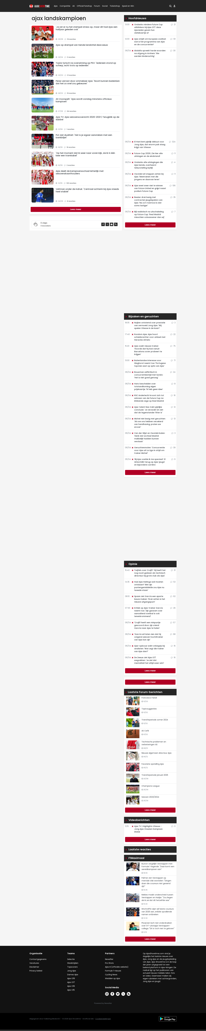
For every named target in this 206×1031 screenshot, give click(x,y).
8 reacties (71, 201)
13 (173, 418)
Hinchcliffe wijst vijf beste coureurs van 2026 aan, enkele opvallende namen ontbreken (158, 912)
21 (173, 24)
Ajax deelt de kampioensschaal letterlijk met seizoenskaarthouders (80, 172)
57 (172, 622)
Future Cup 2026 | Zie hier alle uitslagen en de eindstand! (147, 154)
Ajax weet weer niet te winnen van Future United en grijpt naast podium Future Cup (148, 188)
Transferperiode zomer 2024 (155, 719)
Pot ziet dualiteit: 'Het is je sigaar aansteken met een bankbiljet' (84, 136)
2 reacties (71, 165)
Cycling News (111, 974)
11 (173, 153)
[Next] (76, 209)
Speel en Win (128, 6)
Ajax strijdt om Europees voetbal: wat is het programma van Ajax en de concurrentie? (148, 42)
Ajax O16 (71, 986)
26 (172, 608)
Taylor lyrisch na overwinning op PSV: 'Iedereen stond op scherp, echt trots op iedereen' (86, 64)
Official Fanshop (83, 6)
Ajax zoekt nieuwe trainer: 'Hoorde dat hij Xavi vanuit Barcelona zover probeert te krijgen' (146, 350)
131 (172, 39)
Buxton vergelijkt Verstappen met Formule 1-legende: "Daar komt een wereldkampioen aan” (158, 866)
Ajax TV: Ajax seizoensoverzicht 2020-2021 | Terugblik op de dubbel (87, 118)
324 (172, 141)
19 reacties (71, 39)
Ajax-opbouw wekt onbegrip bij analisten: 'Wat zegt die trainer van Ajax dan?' (148, 649)
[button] (170, 5)
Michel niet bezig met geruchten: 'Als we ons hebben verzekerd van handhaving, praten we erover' (148, 422)
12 (173, 407)
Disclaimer (34, 967)
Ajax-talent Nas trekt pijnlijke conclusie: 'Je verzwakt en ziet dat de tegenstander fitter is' (147, 410)
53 (172, 582)
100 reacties (71, 183)
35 (172, 197)
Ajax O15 (71, 990)
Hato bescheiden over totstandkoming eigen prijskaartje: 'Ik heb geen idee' (147, 386)
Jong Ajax (71, 970)
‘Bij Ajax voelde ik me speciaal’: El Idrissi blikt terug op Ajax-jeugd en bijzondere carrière (148, 462)
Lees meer (150, 224)
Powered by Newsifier (103, 1003)
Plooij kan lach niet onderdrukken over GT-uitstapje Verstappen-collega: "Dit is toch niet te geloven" (158, 926)
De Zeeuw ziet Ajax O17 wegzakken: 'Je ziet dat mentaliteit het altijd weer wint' (147, 660)
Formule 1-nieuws (113, 970)
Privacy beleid (35, 970)
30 (172, 50)
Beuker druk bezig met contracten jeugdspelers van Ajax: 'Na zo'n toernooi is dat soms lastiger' (146, 201)
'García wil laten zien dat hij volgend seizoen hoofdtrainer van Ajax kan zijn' (147, 637)
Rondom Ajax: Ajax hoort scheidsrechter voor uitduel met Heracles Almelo (148, 337)
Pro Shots (109, 963)
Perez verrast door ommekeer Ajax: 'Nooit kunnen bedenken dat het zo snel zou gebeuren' (88, 82)
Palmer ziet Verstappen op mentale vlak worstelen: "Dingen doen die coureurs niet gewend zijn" (156, 882)
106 (172, 185)
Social (104, 6)
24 (172, 372)
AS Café (145, 730)
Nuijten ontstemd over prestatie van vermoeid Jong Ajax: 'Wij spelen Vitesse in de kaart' (148, 325)
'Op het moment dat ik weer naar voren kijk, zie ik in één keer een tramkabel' (85, 154)
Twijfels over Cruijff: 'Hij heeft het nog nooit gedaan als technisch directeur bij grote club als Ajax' (148, 573)
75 (172, 346)
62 (172, 596)
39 (172, 447)
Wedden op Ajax (112, 978)
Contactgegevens (37, 959)
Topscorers (72, 967)
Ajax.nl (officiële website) (116, 967)
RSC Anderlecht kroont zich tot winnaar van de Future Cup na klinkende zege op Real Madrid (147, 398)
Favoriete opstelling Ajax (153, 764)
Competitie (64, 6)
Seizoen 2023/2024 (150, 797)
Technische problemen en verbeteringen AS (154, 743)
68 (172, 634)
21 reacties (71, 75)
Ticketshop (115, 6)
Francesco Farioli (149, 697)
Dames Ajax (72, 974)
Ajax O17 (71, 982)
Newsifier (109, 959)
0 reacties (71, 57)
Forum (97, 6)
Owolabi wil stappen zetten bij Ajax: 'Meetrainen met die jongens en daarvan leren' (147, 177)
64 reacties (71, 111)
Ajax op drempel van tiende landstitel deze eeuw (82, 44)
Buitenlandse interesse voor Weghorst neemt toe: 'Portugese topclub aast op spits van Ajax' (148, 363)
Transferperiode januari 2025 (155, 775)
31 (173, 570)
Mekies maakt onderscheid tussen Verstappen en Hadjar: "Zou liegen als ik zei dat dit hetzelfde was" (157, 897)
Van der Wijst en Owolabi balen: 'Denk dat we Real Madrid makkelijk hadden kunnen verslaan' (148, 437)
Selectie (71, 959)
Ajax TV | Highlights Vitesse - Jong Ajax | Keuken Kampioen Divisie (147, 829)
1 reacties (70, 129)
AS (73, 6)
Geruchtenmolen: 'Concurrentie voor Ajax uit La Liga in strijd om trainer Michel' (148, 450)
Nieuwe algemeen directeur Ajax (157, 753)
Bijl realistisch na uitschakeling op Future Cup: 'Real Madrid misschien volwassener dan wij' (147, 214)
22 (172, 334)
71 (173, 360)
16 (173, 395)
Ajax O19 (71, 978)
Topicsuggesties (149, 708)
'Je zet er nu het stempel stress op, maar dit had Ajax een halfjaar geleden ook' (86, 28)
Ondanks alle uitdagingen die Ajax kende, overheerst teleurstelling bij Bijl (147, 165)
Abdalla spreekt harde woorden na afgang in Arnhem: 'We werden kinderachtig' (148, 53)
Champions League (151, 786)
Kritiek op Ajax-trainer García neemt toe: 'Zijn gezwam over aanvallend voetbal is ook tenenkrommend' (147, 612)
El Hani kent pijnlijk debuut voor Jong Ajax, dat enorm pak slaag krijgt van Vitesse (148, 144)
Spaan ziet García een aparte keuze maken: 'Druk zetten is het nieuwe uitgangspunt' (148, 599)
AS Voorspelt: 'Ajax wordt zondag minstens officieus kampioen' (84, 100)
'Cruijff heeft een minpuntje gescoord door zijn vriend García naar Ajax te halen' (145, 625)
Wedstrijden (72, 963)
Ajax (55, 6)
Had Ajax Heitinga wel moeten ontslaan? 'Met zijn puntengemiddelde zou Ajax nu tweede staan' (147, 586)
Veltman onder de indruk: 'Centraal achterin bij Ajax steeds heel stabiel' (87, 190)
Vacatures (34, 963)
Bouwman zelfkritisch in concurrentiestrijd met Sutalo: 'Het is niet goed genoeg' (147, 375)
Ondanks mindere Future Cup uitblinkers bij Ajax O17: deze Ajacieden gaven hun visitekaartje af (147, 28)
